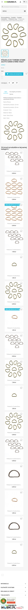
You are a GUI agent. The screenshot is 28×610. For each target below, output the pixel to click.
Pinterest (16, 82)
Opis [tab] (5, 92)
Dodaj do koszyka (14, 74)
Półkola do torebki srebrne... (14, 171)
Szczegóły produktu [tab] (15, 92)
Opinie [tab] (11, 94)
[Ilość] (3, 74)
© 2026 (9, 605)
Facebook (2, 575)
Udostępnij (9, 82)
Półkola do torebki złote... (14, 197)
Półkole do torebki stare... (14, 275)
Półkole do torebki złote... (14, 328)
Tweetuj (12, 82)
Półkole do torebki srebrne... (14, 485)
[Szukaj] (14, 6)
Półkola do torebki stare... (14, 302)
